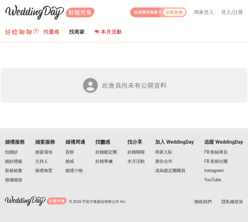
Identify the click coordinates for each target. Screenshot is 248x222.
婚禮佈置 (43, 170)
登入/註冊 (232, 12)
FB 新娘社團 (216, 161)
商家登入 (204, 12)
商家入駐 (163, 152)
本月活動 (108, 32)
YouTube (212, 179)
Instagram (214, 170)
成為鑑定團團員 (170, 170)
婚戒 (69, 161)
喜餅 (69, 152)
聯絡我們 (203, 201)
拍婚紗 (11, 152)
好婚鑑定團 (106, 152)
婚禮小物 (74, 170)
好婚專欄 (104, 161)
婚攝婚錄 (13, 179)
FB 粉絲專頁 (216, 152)
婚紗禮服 (13, 161)
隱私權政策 (232, 201)
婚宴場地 (43, 152)
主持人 (41, 161)
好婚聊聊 (136, 152)
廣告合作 (163, 161)
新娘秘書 (13, 170)
